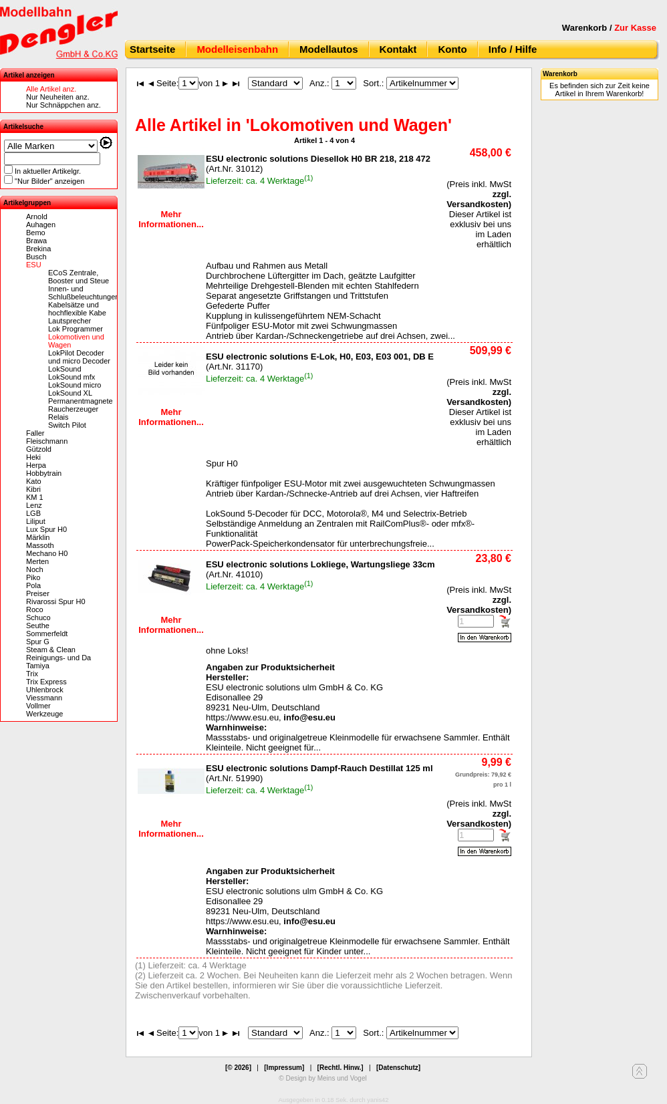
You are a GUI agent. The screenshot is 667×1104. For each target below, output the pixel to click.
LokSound (65, 369)
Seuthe (37, 626)
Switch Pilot (67, 425)
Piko (33, 577)
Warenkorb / (609, 28)
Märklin (37, 537)
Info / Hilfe (513, 49)
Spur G (37, 642)
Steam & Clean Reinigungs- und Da (58, 654)
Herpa (36, 465)
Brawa (36, 241)
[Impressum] (284, 1067)
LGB (33, 513)
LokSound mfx (71, 377)
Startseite (152, 49)
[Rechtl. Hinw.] (340, 1067)
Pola (33, 585)
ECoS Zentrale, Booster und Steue (78, 277)
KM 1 (34, 497)
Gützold (38, 449)
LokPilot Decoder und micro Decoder (79, 357)
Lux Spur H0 (46, 529)
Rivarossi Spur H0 (56, 601)
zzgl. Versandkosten (478, 199)
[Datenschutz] (398, 1067)
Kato (33, 481)
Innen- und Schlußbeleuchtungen (83, 293)
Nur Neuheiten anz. (58, 97)
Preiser (37, 593)
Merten (37, 561)
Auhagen (40, 225)
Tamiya (37, 666)
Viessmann (44, 698)
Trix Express (46, 682)
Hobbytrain (43, 473)
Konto (452, 49)
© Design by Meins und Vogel (322, 1078)
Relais (58, 417)
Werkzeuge (44, 714)
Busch (36, 257)
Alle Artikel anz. (51, 89)
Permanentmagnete (80, 401)
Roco (34, 609)
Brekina (38, 249)
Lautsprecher (69, 321)
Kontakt (398, 49)
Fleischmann (47, 441)
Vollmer (38, 706)
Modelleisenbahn (237, 49)
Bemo (35, 233)
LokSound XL (70, 393)
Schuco (38, 617)
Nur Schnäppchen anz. (63, 105)
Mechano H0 (47, 553)
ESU (33, 265)
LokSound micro (75, 385)
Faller (35, 433)
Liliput (35, 521)
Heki (33, 457)
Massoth (40, 545)
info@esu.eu (309, 717)
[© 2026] (238, 1067)
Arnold (36, 217)
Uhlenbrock (44, 690)
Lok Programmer (75, 329)
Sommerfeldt (47, 634)
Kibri (33, 489)
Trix (32, 674)
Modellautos (328, 49)
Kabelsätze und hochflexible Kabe (77, 309)
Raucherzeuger (73, 409)
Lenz (34, 505)
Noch (34, 569)
